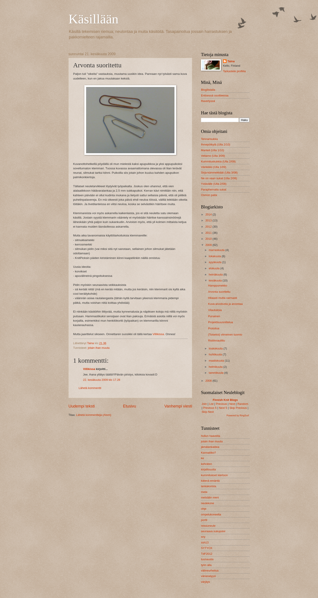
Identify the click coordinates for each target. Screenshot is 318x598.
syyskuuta (215, 262)
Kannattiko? (208, 452)
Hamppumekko (217, 285)
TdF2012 (206, 553)
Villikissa (158, 334)
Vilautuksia (215, 310)
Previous (221, 404)
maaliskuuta (217, 360)
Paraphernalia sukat (213, 189)
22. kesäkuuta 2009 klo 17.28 (101, 379)
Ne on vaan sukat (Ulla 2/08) (219, 178)
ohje (203, 508)
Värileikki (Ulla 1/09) (213, 167)
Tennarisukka (209, 139)
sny (203, 536)
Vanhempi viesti (178, 406)
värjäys (205, 581)
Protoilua (213, 328)
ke (202, 458)
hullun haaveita (210, 436)
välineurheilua (209, 570)
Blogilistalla (208, 89)
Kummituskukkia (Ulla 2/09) (218, 161)
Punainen (214, 316)
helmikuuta (216, 366)
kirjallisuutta (208, 469)
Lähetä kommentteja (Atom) (93, 415)
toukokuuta (216, 348)
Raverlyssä (208, 101)
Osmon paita (209, 195)
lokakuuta (215, 256)
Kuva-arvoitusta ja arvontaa (225, 304)
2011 (208, 232)
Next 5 (223, 407)
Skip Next (208, 411)
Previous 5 (210, 407)
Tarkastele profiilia (234, 71)
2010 (208, 238)
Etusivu (129, 406)
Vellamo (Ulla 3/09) (213, 155)
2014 (208, 214)
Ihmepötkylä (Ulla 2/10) (215, 144)
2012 (208, 226)
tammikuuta (216, 372)
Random (242, 404)
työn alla (206, 565)
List (211, 404)
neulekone (207, 503)
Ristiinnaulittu (216, 340)
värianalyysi (208, 576)
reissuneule (208, 525)
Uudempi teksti (81, 406)
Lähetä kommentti (90, 388)
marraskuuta (217, 250)
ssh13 (204, 542)
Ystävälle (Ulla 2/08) (213, 183)
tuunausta (207, 559)
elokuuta (214, 268)
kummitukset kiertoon (214, 475)
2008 (208, 380)
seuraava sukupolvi (213, 531)
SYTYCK (206, 548)
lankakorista (208, 486)
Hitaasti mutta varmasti (222, 298)
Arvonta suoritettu (219, 291)
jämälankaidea (210, 447)
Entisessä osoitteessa (215, 95)
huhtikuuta (216, 354)
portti (204, 520)
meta (204, 492)
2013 (208, 220)
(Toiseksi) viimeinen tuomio (225, 334)
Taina (231, 61)
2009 (208, 245)
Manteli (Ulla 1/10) (212, 150)
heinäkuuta (216, 274)
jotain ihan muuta (99, 347)
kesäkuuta (215, 280)
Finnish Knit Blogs (225, 400)
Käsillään (93, 19)
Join (204, 404)
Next (232, 404)
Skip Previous (238, 407)
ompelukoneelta (211, 514)
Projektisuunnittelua (220, 322)
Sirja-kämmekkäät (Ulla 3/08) (219, 172)
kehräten (206, 464)
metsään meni (210, 497)
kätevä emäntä (210, 480)
